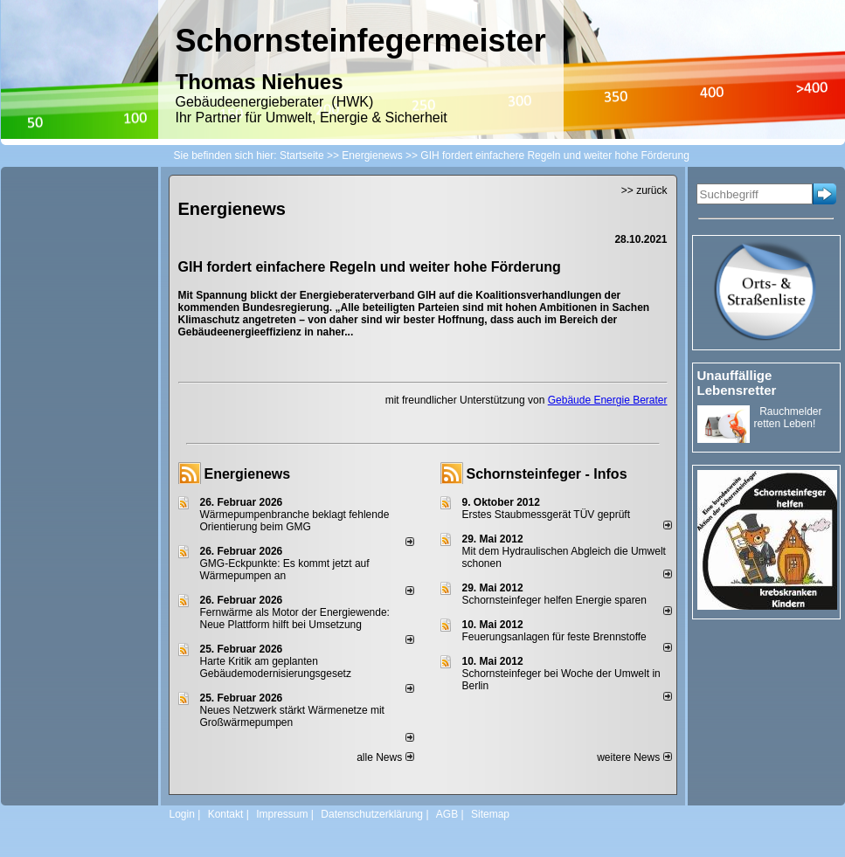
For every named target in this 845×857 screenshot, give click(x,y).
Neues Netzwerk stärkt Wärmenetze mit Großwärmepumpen (292, 716)
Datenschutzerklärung (372, 814)
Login (182, 814)
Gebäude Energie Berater (608, 400)
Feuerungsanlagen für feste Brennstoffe (554, 637)
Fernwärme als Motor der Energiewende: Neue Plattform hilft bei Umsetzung (295, 618)
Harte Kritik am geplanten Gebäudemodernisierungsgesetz (275, 667)
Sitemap (490, 814)
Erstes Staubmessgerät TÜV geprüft (546, 514)
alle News (385, 757)
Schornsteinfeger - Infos (547, 474)
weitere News (634, 757)
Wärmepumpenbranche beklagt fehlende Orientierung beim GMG (295, 520)
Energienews (247, 474)
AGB (447, 814)
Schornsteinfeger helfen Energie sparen (554, 600)
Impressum (282, 814)
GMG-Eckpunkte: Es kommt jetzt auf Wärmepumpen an (285, 569)
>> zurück (644, 190)
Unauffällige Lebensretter (737, 382)
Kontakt (226, 814)
